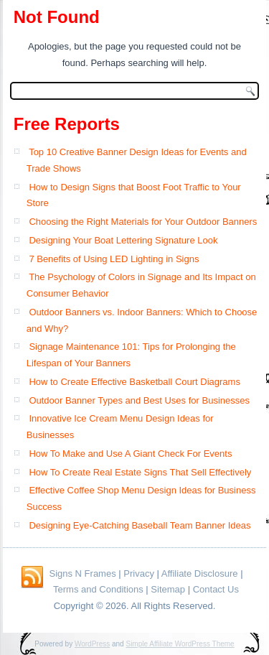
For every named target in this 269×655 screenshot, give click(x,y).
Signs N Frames (82, 573)
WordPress (92, 644)
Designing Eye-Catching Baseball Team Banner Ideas (139, 525)
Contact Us (216, 589)
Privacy (138, 573)
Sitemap (168, 589)
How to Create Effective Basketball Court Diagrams (134, 381)
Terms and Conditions (98, 589)
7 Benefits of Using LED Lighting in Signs (114, 259)
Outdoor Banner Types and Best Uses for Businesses (139, 400)
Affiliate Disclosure (199, 573)
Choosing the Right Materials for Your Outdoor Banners (143, 221)
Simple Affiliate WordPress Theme (180, 644)
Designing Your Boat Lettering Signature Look (123, 240)
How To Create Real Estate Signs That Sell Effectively (140, 472)
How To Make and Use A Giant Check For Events (130, 453)
